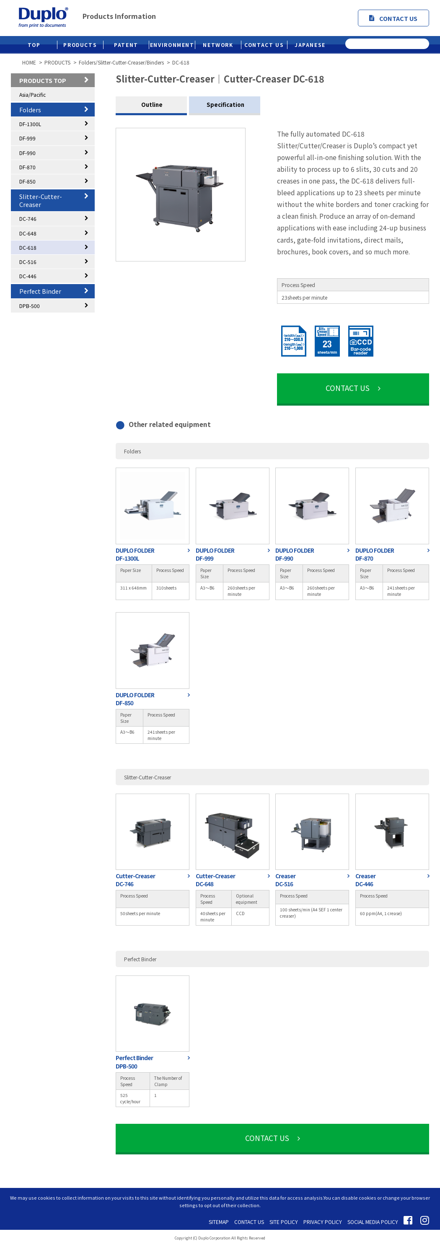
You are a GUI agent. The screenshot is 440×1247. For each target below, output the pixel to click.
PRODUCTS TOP (42, 80)
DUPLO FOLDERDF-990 (294, 554)
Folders (30, 109)
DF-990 (27, 152)
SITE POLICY (283, 1221)
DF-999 (27, 138)
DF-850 (27, 181)
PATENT (126, 44)
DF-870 (27, 167)
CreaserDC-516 (285, 880)
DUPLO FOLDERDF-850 (135, 699)
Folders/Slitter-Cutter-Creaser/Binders (121, 62)
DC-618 (27, 247)
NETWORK (218, 44)
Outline (151, 105)
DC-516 (27, 261)
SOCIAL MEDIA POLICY (372, 1221)
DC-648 (27, 233)
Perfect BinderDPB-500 (134, 1062)
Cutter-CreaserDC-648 (215, 880)
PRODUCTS (80, 44)
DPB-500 (29, 305)
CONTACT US (393, 18)
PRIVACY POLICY (322, 1221)
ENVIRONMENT (172, 44)
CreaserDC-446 (365, 880)
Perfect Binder (40, 291)
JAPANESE (310, 44)
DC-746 (27, 218)
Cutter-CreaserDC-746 (135, 880)
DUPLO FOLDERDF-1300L (135, 554)
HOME (29, 62)
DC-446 (27, 275)
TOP (34, 44)
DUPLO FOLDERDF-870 (374, 554)
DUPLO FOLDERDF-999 (215, 554)
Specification (224, 105)
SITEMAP (219, 1221)
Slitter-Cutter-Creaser (40, 200)
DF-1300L (30, 123)
